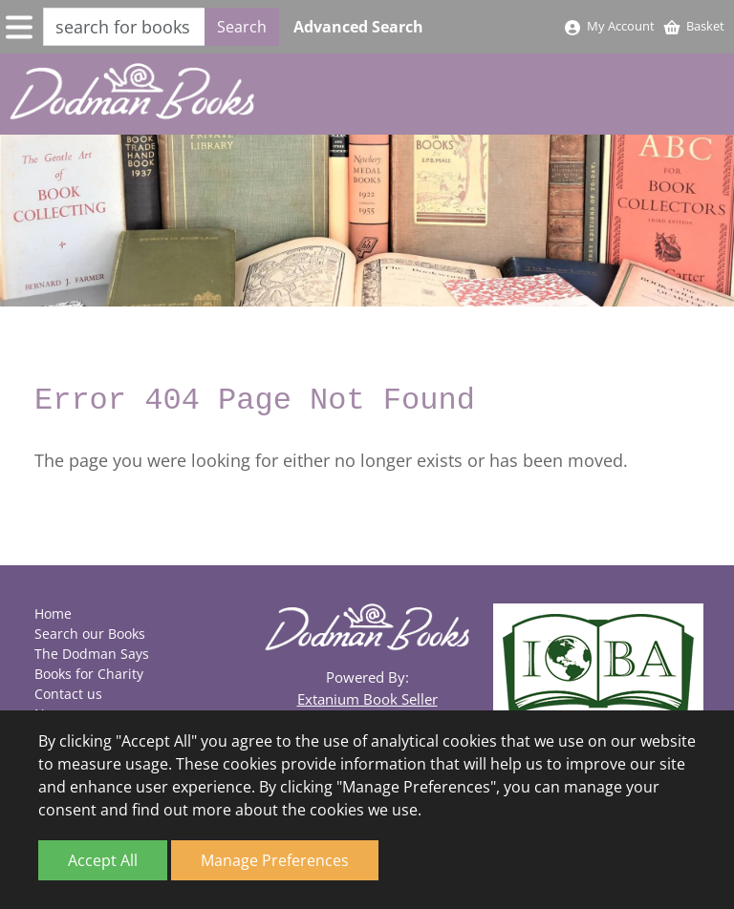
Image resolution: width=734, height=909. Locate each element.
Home (53, 613)
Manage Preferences (275, 860)
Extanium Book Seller (367, 698)
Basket (693, 25)
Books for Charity (88, 674)
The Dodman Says (91, 654)
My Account (609, 25)
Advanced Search (358, 26)
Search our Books (89, 633)
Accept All (103, 860)
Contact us (68, 694)
